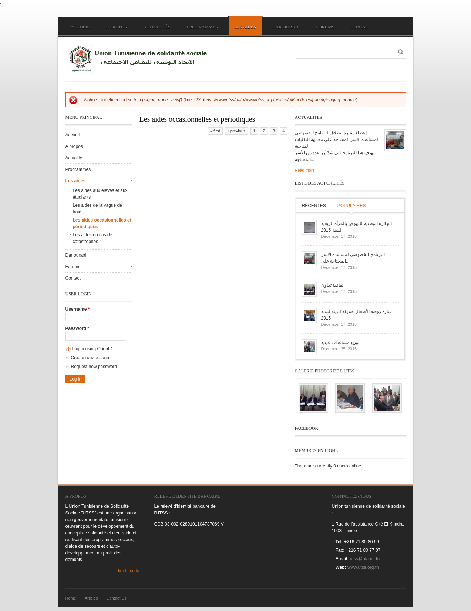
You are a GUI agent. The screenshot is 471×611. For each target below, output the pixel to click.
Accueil (80, 27)
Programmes (202, 27)
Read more (305, 170)
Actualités (157, 27)
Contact (361, 27)
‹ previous (236, 131)
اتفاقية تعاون (332, 285)
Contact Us (117, 598)
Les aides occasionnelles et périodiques (102, 223)
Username (77, 309)
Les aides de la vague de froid (97, 209)
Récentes (314, 205)
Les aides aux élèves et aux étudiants (100, 194)
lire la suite (128, 570)
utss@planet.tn (365, 558)
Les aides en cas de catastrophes (92, 238)
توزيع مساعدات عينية (340, 342)
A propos (116, 27)
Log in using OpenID (92, 348)
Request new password (94, 366)
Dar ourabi (286, 27)
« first (215, 131)
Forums (325, 27)
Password (77, 328)
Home (70, 598)
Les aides (245, 27)
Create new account (91, 357)
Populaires (351, 205)
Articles (91, 598)
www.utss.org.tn (363, 567)
